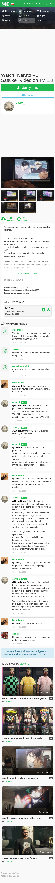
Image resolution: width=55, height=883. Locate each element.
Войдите (39, 651)
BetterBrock (18, 382)
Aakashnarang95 (20, 366)
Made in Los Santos (10, 876)
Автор (24, 402)
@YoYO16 (17, 447)
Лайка (24, 220)
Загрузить (27, 88)
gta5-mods (17, 330)
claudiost (16, 634)
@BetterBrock (19, 405)
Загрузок (10, 220)
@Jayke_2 (17, 386)
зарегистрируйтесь (13, 654)
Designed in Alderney (11, 873)
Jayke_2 (21, 103)
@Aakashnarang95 (21, 431)
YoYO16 (16, 349)
